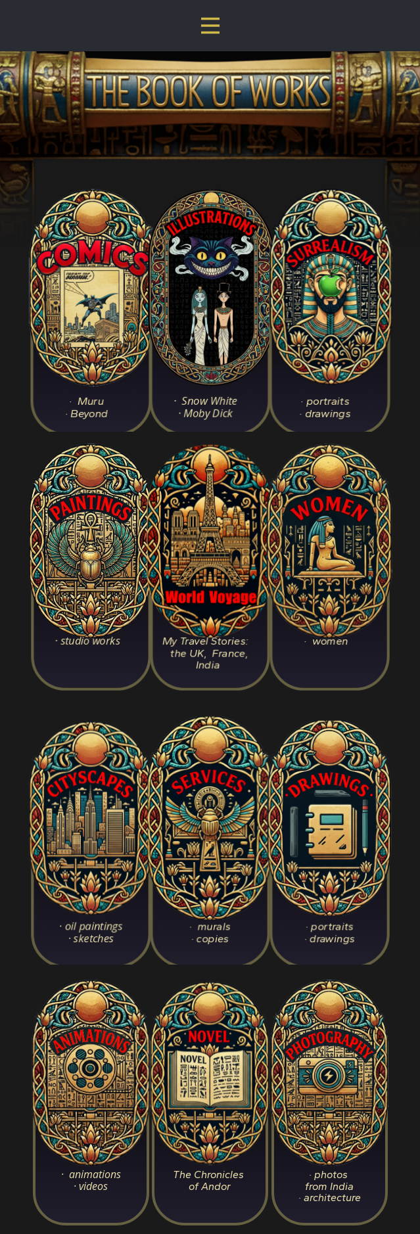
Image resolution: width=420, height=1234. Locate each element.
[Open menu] (210, 25)
